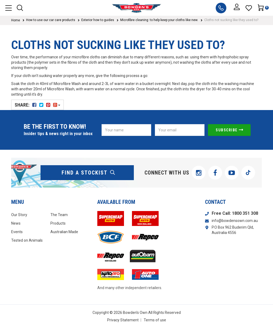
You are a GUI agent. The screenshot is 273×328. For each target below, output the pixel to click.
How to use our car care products (50, 20)
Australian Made (64, 232)
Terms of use (155, 320)
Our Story (19, 215)
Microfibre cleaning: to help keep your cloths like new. (159, 20)
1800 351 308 (245, 213)
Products (58, 223)
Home (15, 20)
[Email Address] (179, 130)
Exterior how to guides (97, 20)
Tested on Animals (27, 240)
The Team (59, 215)
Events (17, 232)
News (16, 223)
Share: (37, 105)
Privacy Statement (123, 320)
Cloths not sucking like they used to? (231, 20)
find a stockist (88, 172)
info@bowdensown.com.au (235, 220)
